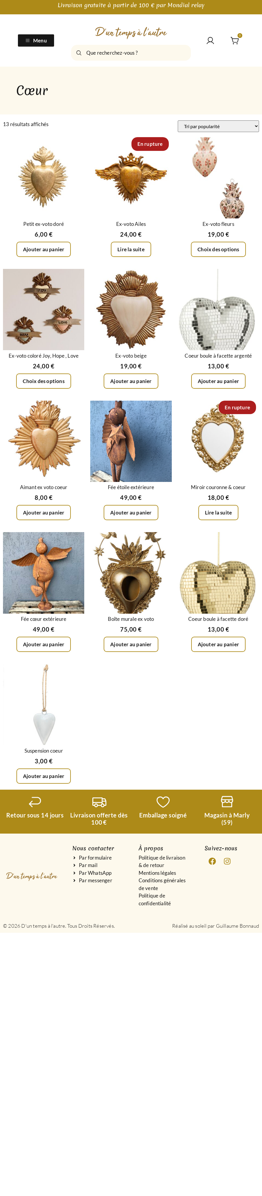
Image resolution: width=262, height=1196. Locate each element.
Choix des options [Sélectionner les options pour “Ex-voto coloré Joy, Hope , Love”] (43, 381)
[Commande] (218, 126)
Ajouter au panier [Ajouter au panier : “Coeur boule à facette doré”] (218, 644)
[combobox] (131, 53)
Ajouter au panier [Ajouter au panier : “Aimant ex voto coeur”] (43, 512)
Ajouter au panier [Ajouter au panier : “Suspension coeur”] (43, 776)
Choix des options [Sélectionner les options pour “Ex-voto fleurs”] (218, 249)
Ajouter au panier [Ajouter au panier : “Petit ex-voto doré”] (43, 249)
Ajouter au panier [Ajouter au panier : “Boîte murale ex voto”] (130, 644)
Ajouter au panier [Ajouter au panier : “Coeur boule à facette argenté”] (218, 381)
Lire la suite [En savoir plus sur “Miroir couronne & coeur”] (218, 512)
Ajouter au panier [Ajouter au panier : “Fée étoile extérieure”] (130, 512)
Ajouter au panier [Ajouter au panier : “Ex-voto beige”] (130, 381)
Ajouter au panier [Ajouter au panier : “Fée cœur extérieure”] (43, 644)
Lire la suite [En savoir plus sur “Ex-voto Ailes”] (131, 249)
